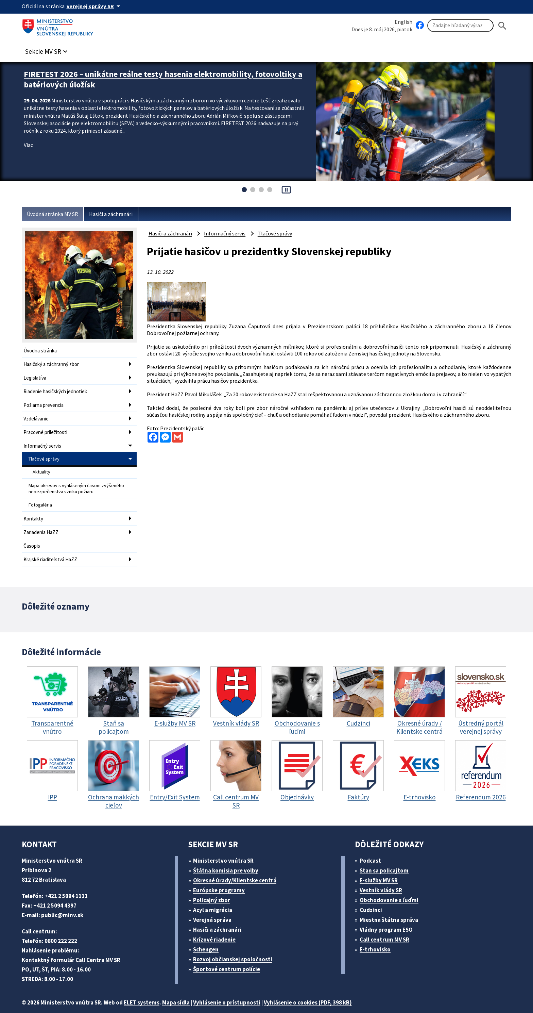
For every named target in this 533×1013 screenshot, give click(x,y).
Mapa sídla (186, 991)
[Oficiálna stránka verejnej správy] (97, 6)
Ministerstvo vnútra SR (226, 849)
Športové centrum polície (229, 957)
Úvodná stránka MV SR (55, 214)
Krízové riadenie (217, 928)
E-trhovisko (377, 938)
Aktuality (42, 465)
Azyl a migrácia (215, 898)
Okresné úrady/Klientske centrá (237, 869)
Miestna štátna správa (391, 908)
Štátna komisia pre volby (228, 859)
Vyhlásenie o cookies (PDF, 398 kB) (327, 991)
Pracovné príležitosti (46, 428)
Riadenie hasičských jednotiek (57, 389)
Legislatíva (35, 376)
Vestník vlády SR (384, 879)
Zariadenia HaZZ (42, 523)
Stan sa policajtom (386, 859)
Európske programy (222, 879)
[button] (50, 49)
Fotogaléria (40, 496)
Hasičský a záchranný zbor (53, 363)
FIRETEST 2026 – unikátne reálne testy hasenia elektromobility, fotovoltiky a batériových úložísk (146, 78)
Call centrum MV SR (388, 928)
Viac (29, 143)
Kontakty (33, 510)
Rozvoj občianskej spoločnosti (236, 948)
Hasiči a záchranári (117, 214)
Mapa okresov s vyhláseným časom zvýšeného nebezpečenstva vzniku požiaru (74, 481)
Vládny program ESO (389, 918)
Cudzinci (373, 898)
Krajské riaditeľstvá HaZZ (52, 548)
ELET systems (148, 991)
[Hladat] (502, 26)
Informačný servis (43, 441)
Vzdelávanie (37, 415)
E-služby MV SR (383, 869)
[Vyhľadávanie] (460, 25)
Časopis (32, 535)
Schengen (208, 938)
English (403, 21)
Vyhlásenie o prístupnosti (240, 991)
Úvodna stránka (41, 350)
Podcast (372, 849)
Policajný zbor (214, 888)
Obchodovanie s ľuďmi (392, 888)
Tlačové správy (45, 453)
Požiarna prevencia (45, 402)
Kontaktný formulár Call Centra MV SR (74, 948)
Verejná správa (215, 908)
